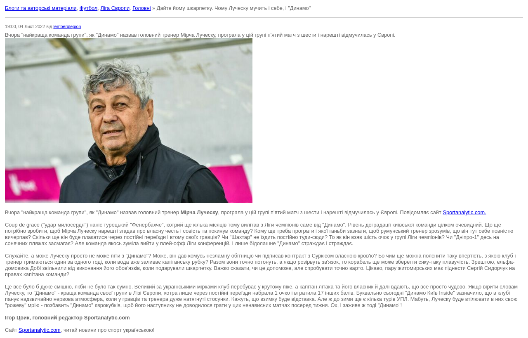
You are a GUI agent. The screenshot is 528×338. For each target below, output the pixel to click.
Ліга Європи (115, 8)
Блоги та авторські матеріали (41, 8)
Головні (141, 8)
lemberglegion (67, 26)
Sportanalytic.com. (464, 212)
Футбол (89, 8)
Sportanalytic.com (40, 330)
